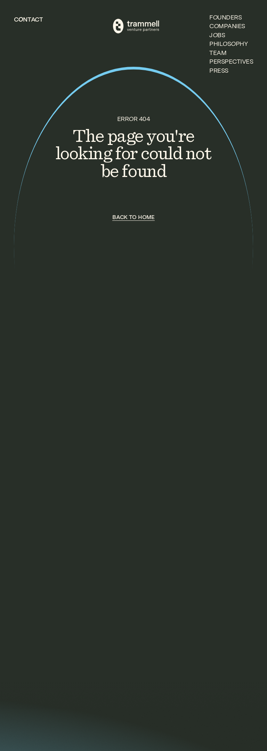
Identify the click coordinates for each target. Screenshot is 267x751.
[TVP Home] (136, 26)
